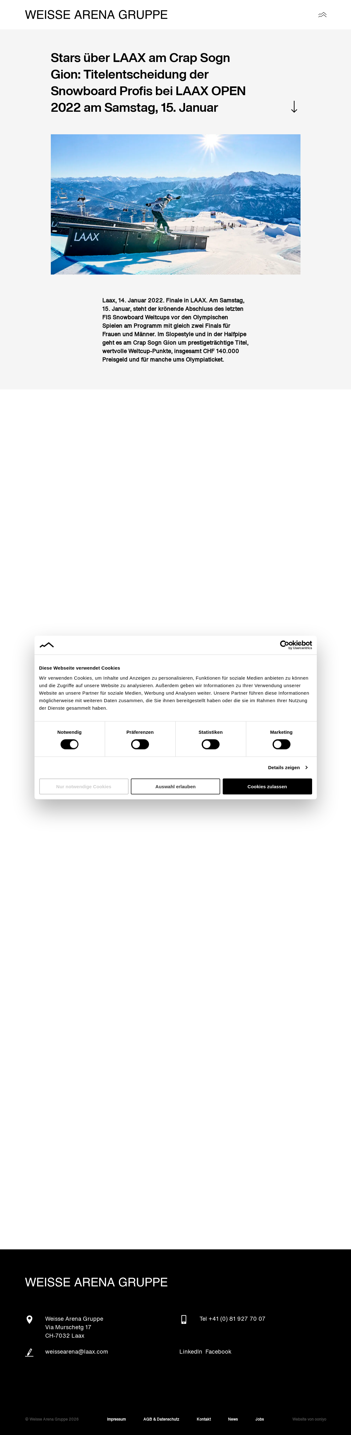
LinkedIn (190, 1352)
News (233, 1420)
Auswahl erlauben (175, 786)
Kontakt (204, 1420)
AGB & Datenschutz (161, 1420)
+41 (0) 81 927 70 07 (237, 1319)
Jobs (259, 1420)
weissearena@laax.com (76, 1352)
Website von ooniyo (309, 1420)
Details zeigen (284, 767)
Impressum (116, 1420)
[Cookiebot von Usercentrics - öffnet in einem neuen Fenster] (284, 645)
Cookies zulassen (267, 786)
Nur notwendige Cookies (83, 786)
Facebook (218, 1352)
